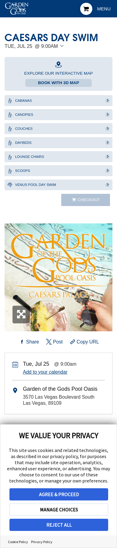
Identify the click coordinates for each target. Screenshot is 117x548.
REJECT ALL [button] (59, 525)
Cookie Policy (18, 541)
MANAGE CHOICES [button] (59, 510)
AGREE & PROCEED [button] (59, 494)
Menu (104, 8)
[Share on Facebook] (28, 355)
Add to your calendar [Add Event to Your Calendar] (45, 385)
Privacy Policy (41, 541)
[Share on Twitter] (54, 355)
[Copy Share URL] (84, 355)
